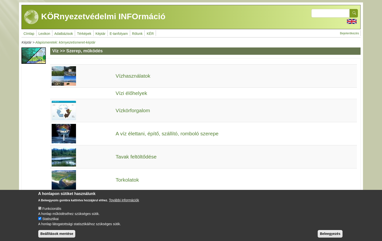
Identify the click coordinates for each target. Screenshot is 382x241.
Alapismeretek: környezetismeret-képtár (65, 42)
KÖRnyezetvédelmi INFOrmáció (94, 17)
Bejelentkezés (349, 33)
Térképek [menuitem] (84, 34)
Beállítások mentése (56, 237)
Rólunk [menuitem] (137, 34)
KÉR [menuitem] (150, 34)
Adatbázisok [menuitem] (63, 34)
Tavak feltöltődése (136, 156)
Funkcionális (51, 211)
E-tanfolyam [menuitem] (119, 34)
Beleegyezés (330, 237)
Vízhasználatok (133, 76)
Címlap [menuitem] (28, 34)
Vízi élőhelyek (131, 93)
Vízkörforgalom (133, 110)
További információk (124, 203)
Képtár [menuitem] (100, 34)
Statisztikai (50, 222)
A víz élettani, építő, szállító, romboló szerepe (167, 133)
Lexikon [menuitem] (44, 34)
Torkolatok (127, 180)
